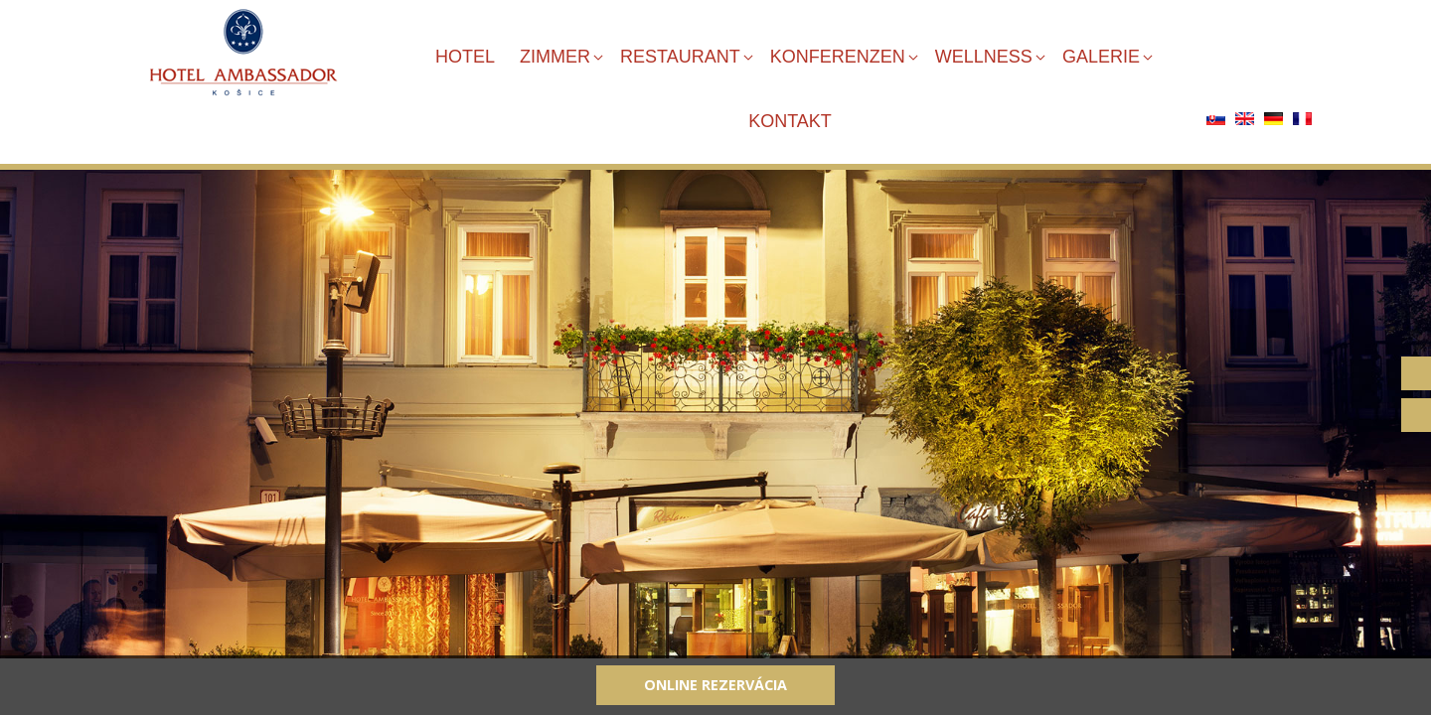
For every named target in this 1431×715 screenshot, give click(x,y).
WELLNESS (984, 57)
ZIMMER (555, 57)
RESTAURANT (680, 57)
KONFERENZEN (837, 57)
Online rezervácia (715, 684)
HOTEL (465, 57)
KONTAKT (790, 121)
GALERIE (1101, 57)
